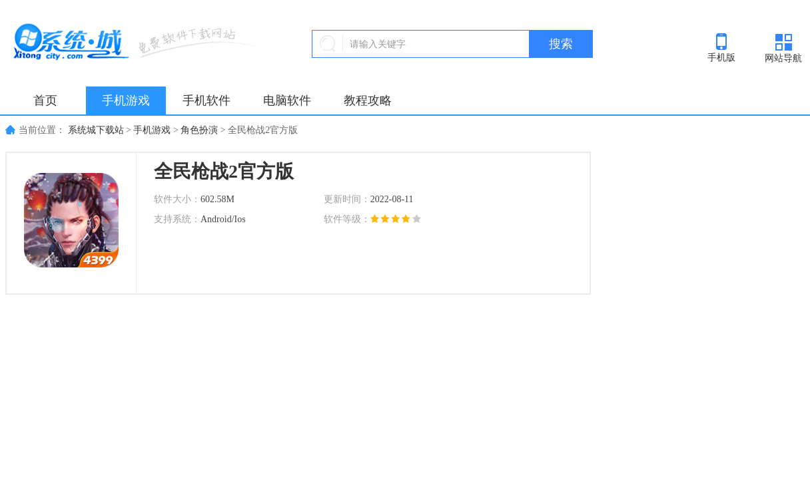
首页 (45, 100)
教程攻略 (368, 100)
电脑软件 (287, 100)
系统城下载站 (96, 130)
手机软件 (206, 100)
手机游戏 (126, 100)
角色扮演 (199, 130)
